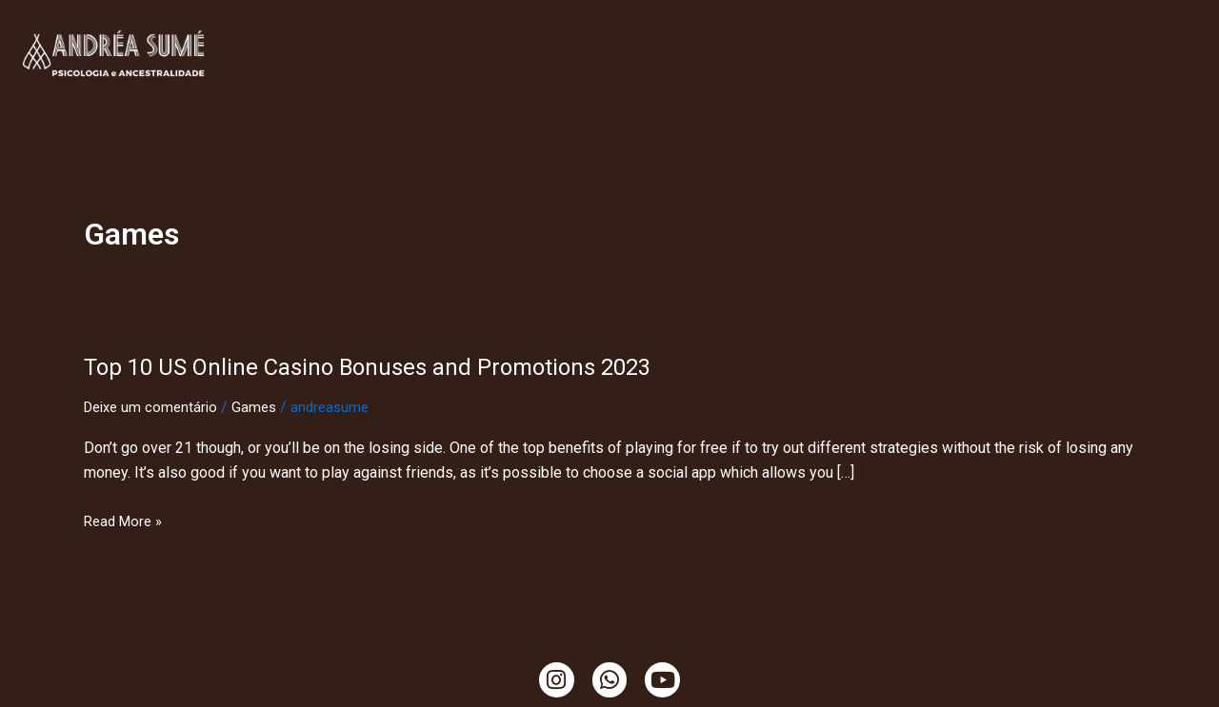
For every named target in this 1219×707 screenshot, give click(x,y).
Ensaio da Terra (871, 31)
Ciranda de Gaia (768, 75)
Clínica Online (311, 31)
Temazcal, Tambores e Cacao (1057, 31)
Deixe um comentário (154, 407)
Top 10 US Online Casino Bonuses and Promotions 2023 (392, 366)
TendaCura (564, 31)
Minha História (445, 31)
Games (262, 407)
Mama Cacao (640, 75)
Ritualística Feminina (709, 31)
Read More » (126, 521)
